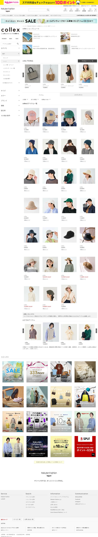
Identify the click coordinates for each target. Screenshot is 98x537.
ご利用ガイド (53, 500)
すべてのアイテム (30, 505)
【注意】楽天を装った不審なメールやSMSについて (49, 460)
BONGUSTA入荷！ (76, 36)
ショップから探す (30, 497)
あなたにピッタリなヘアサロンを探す (10, 525)
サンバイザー (6, 75)
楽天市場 (93, 6)
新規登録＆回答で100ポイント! (71, 6)
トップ (24, 26)
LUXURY (3, 497)
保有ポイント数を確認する (82, 525)
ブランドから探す (30, 495)
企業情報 (3, 532)
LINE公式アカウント (80, 502)
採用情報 (28, 532)
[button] (33, 77)
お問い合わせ (53, 502)
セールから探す (30, 502)
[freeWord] (10, 44)
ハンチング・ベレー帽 (9, 68)
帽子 (3, 54)
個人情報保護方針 (11, 532)
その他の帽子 (6, 78)
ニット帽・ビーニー (8, 65)
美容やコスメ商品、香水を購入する (35, 525)
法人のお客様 (53, 505)
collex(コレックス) (42, 26)
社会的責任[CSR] (20, 532)
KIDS (17, 38)
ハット (5, 61)
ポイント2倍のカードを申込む (59, 525)
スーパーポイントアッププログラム (59, 495)
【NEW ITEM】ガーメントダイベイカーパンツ (83, 48)
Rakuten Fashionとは (55, 497)
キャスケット (6, 71)
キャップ (5, 58)
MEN (10, 38)
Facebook (77, 497)
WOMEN (4, 38)
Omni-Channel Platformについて (58, 510)
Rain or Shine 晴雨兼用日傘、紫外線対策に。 (44, 48)
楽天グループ (84, 6)
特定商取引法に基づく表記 (57, 507)
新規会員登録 (78, 495)
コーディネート (78, 94)
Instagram (77, 499)
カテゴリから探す (30, 500)
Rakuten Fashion (31, 26)
